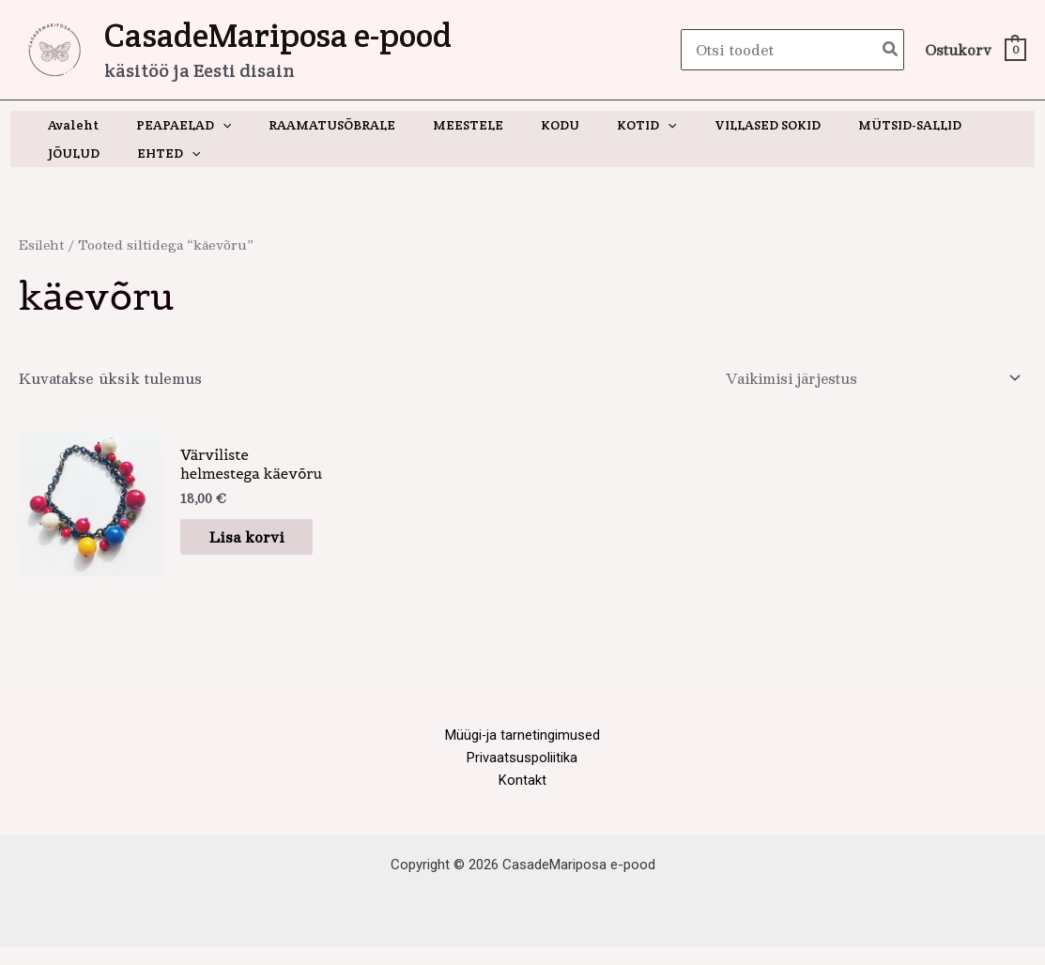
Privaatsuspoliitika (522, 773)
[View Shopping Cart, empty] (974, 50)
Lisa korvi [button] (237, 545)
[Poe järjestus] (866, 379)
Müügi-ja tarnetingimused (522, 750)
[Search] (891, 50)
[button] (205, 125)
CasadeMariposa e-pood (278, 35)
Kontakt (522, 797)
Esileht (42, 244)
